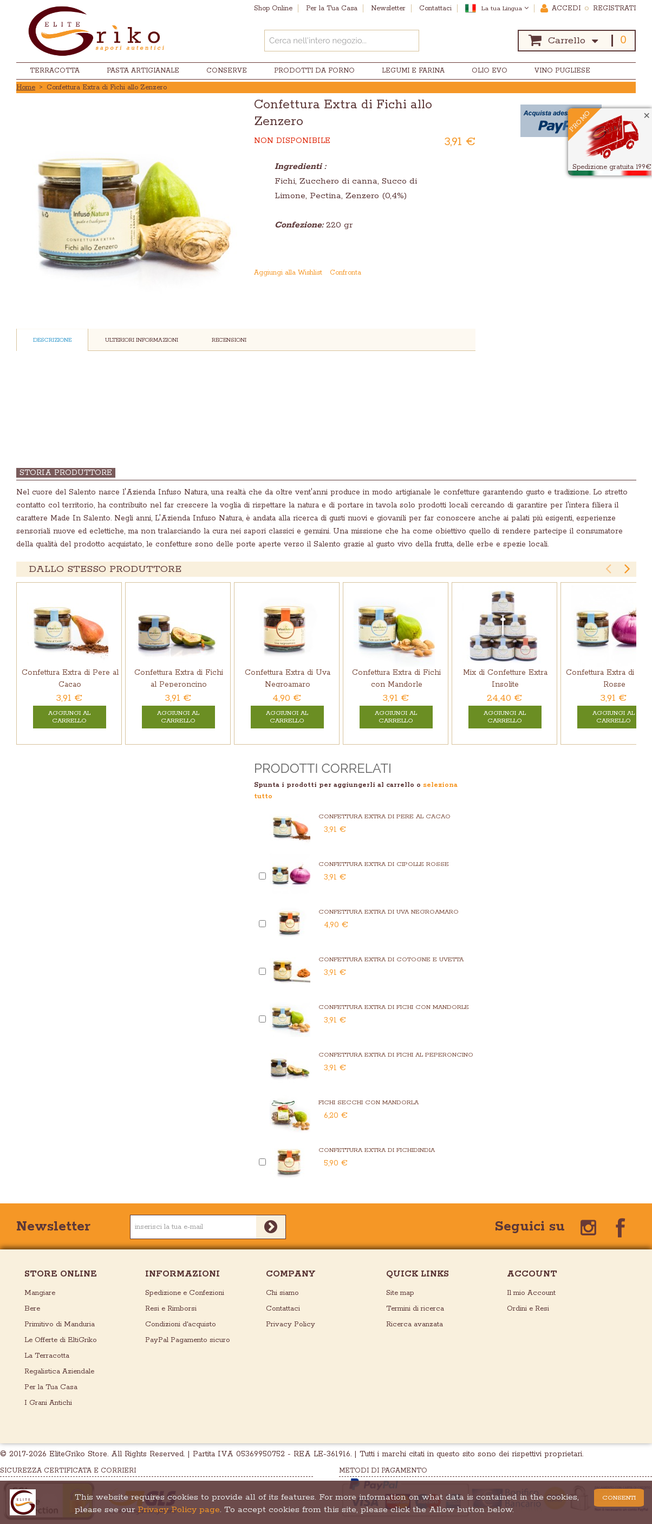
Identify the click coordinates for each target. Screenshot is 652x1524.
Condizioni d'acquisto (180, 1324)
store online (60, 1274)
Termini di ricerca (415, 1308)
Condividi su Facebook (447, 273)
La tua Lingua (505, 8)
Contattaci (283, 1308)
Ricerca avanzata (414, 1324)
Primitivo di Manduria (59, 1324)
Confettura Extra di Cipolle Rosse (383, 864)
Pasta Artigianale (143, 71)
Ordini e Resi (528, 1308)
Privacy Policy (290, 1324)
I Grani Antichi (48, 1403)
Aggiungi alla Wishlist (288, 273)
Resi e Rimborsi (171, 1308)
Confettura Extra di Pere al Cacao (384, 816)
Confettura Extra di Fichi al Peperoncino (395, 1055)
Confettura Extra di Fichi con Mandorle (393, 1007)
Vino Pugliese (562, 71)
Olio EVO (489, 71)
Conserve (226, 71)
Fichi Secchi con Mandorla (368, 1102)
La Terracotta (46, 1355)
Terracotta (55, 71)
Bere (32, 1308)
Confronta (345, 273)
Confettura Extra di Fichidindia (376, 1150)
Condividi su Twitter (468, 273)
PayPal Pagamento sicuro (187, 1340)
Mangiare (39, 1293)
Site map (400, 1293)
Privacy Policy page (179, 1509)
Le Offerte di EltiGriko (60, 1340)
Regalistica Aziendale (59, 1371)
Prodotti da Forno (314, 71)
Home (25, 87)
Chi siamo (282, 1293)
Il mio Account (531, 1293)
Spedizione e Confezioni (184, 1293)
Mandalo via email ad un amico (425, 273)
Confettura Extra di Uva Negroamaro (388, 912)
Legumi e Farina (413, 71)
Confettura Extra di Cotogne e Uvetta (391, 959)
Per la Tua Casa (50, 1387)
